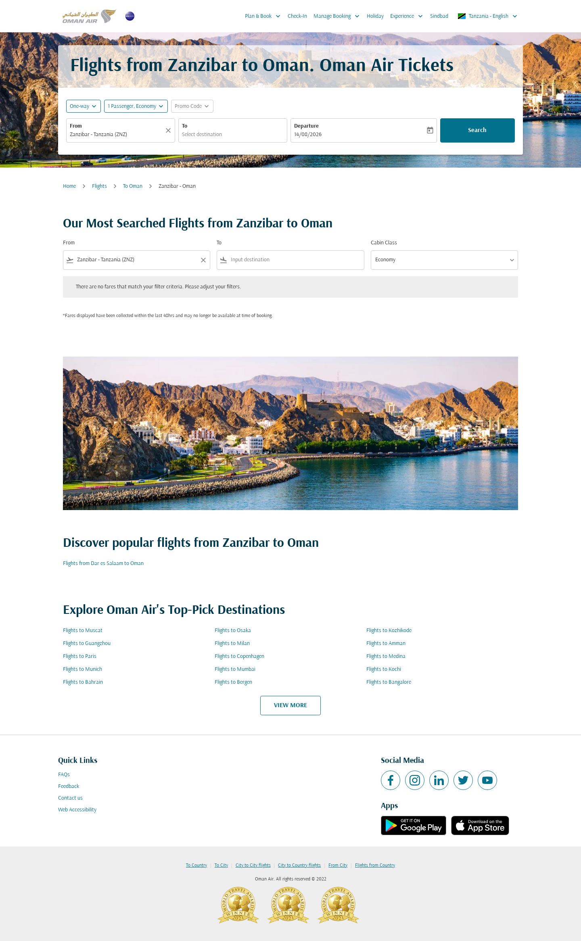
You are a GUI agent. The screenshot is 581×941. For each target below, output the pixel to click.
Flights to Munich (82, 669)
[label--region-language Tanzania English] (488, 16)
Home (69, 186)
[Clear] (169, 130)
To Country (196, 865)
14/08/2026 (308, 135)
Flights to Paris (79, 656)
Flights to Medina (385, 656)
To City (221, 865)
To (184, 126)
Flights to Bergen (233, 682)
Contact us (70, 798)
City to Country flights (299, 865)
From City (337, 865)
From (76, 126)
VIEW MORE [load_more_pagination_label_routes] (290, 705)
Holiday (375, 16)
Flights (99, 186)
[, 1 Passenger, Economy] (132, 106)
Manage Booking (338, 16)
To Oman (132, 186)
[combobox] (116, 134)
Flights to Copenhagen (239, 656)
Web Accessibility (77, 810)
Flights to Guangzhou (87, 644)
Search (477, 130)
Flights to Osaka (233, 631)
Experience (408, 16)
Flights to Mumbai (235, 669)
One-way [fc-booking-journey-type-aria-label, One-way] (79, 106)
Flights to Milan (232, 644)
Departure (306, 126)
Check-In (297, 16)
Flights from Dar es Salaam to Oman (103, 564)
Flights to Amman (385, 644)
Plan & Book (264, 16)
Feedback (68, 786)
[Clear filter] (203, 260)
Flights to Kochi (383, 669)
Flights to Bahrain (83, 682)
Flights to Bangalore (388, 682)
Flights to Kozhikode (389, 631)
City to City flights (253, 865)
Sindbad (439, 16)
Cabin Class (384, 243)
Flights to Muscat (82, 631)
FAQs (64, 775)
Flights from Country (375, 865)
